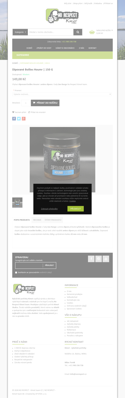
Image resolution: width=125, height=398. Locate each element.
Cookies (72, 201)
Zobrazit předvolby (49, 209)
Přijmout (75, 209)
